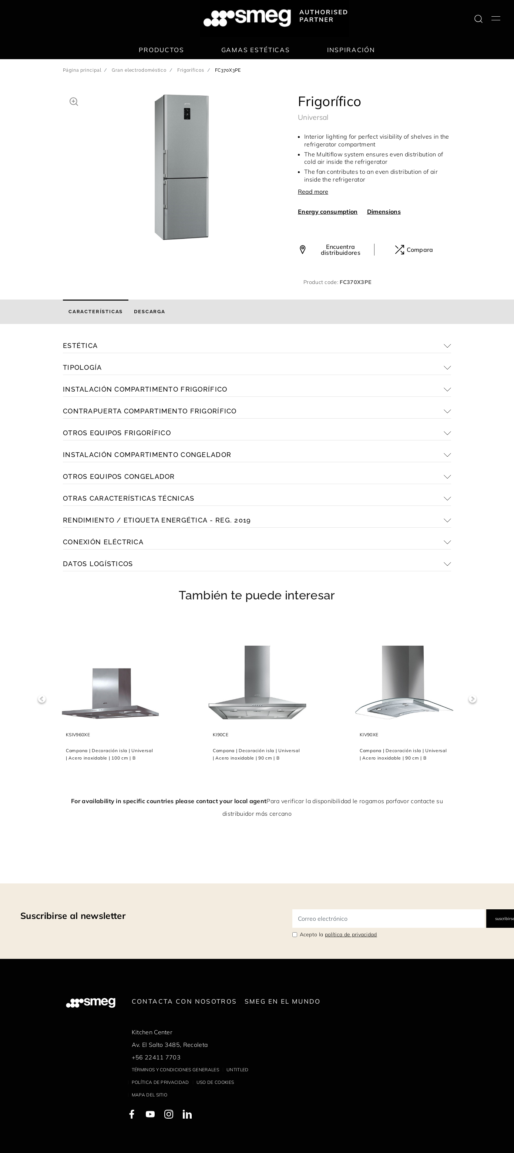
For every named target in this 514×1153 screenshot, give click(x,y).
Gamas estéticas (255, 50)
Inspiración (351, 50)
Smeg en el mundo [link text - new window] (283, 1001)
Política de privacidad (160, 1082)
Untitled (237, 1069)
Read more (313, 191)
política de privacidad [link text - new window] (351, 934)
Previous (41, 699)
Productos (161, 50)
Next (472, 699)
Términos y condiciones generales (175, 1069)
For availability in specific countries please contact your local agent (168, 801)
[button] (73, 100)
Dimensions (384, 211)
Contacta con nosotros (184, 1001)
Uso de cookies (215, 1082)
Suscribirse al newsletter (72, 915)
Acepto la (338, 934)
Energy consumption (328, 211)
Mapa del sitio (149, 1095)
